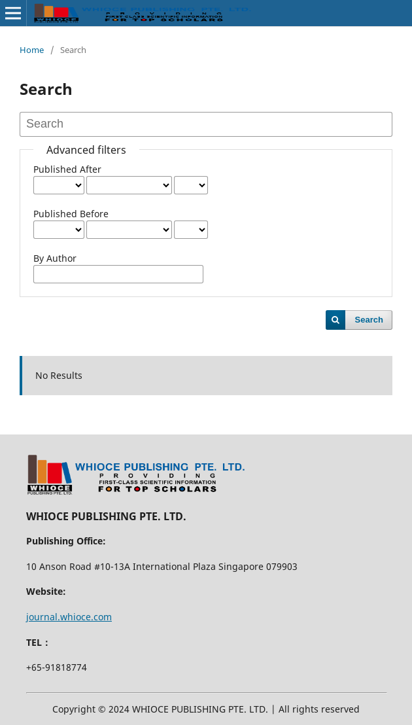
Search (369, 320)
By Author (55, 258)
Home (32, 50)
